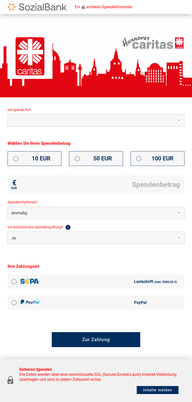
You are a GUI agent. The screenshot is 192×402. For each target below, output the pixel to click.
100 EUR (163, 158)
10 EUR (41, 158)
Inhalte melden (157, 390)
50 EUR (102, 158)
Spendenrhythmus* (23, 202)
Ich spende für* (19, 110)
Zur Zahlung (96, 339)
